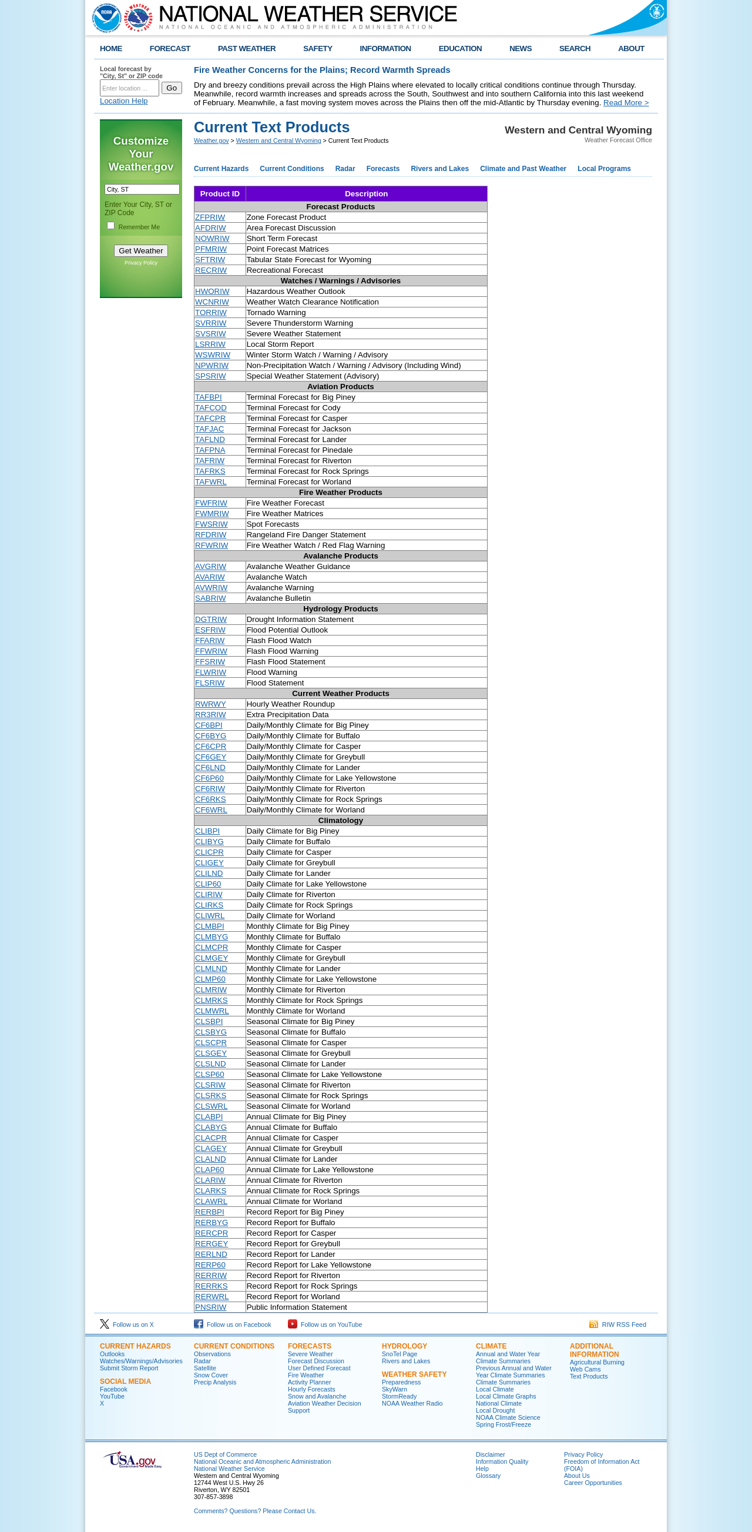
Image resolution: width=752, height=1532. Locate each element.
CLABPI (209, 1116)
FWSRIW (211, 524)
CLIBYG (209, 841)
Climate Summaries (503, 1382)
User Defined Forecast (319, 1368)
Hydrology (404, 1346)
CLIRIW (209, 894)
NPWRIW (212, 365)
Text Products (589, 1376)
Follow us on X (127, 1324)
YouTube (112, 1396)
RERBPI (209, 1211)
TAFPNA (210, 450)
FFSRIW (210, 661)
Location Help (124, 100)
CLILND (209, 873)
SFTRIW (210, 259)
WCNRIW (212, 301)
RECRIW (211, 270)
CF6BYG (210, 735)
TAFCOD (211, 407)
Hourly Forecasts (311, 1389)
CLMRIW (211, 989)
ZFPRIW (210, 217)
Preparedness (401, 1382)
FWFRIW (211, 503)
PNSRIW (210, 1307)
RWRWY (210, 704)
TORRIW (211, 312)
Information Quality (502, 1461)
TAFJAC (209, 428)
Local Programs (604, 169)
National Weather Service (229, 1468)
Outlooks (112, 1353)
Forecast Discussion (316, 1360)
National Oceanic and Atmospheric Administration (262, 1461)
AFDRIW (210, 227)
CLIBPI (207, 831)
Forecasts (383, 169)
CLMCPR (211, 947)
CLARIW (210, 1180)
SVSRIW (210, 333)
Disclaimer (490, 1454)
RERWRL (212, 1296)
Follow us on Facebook (232, 1324)
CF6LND (210, 767)
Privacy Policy (141, 263)
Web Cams (585, 1369)
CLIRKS (209, 905)
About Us (577, 1475)
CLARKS (210, 1190)
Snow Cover (211, 1375)
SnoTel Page (399, 1353)
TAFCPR (210, 418)
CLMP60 (210, 979)
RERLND (211, 1254)
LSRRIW (210, 344)
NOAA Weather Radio (412, 1403)
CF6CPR (210, 746)
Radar (345, 169)
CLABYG (211, 1127)
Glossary (488, 1475)
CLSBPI (209, 1021)
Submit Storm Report (129, 1368)
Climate (491, 1346)
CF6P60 (209, 778)
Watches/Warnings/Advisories (141, 1360)
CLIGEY (209, 862)
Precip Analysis (215, 1382)
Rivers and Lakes (440, 169)
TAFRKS (210, 471)
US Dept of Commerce (225, 1454)
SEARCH (574, 48)
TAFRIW (209, 460)
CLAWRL (211, 1201)
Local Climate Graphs (506, 1396)
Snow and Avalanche (317, 1396)
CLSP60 (209, 1074)
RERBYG (211, 1222)
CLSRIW (210, 1085)
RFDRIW (210, 534)
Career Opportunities (593, 1482)
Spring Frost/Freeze (503, 1424)
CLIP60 (208, 883)
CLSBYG (211, 1032)
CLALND (210, 1159)
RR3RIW (210, 714)
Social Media (125, 1381)
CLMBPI (209, 926)
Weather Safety (414, 1374)
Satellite (205, 1368)
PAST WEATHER (247, 48)
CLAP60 (209, 1169)
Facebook (113, 1389)
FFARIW (209, 640)
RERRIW (211, 1275)
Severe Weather (310, 1353)
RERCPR (211, 1233)
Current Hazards (221, 169)
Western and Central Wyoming (278, 140)
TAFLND (210, 439)
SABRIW (210, 598)
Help (482, 1468)
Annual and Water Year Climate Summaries (508, 1357)
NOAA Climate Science (508, 1417)
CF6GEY (210, 756)
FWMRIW (212, 513)
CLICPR (209, 852)
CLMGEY (211, 958)
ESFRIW (210, 629)
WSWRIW (212, 354)
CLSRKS (210, 1095)
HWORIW (212, 291)
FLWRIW (210, 672)
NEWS (520, 48)
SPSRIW (210, 376)
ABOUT (631, 48)
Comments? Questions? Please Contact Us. (255, 1510)
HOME (111, 48)
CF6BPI (209, 725)
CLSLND (210, 1063)
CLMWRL (212, 1010)
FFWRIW (211, 651)
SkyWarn (394, 1389)
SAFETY (317, 48)
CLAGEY (211, 1148)
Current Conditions (292, 169)
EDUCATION (460, 48)
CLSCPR (211, 1042)
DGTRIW (211, 619)
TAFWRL (211, 481)
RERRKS (211, 1286)
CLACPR (211, 1137)
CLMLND (211, 968)
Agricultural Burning (597, 1362)
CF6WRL (211, 809)
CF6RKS (210, 799)
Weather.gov (211, 140)
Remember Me (139, 226)
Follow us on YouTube (325, 1324)
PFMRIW (211, 249)
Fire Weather (306, 1375)
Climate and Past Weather (523, 169)
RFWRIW (211, 545)
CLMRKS (211, 1000)
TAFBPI (208, 397)
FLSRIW (209, 682)
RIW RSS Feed (617, 1324)
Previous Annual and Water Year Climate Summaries (514, 1371)
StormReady (399, 1396)
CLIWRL (209, 915)
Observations (212, 1353)
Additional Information (594, 1350)
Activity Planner (309, 1382)
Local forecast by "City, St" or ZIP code (131, 72)
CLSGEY (211, 1053)
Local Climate (495, 1389)
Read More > (626, 102)
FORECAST (170, 48)
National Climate (499, 1403)
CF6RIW (210, 788)
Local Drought (495, 1410)
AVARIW (210, 577)
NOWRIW (212, 238)
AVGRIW (210, 566)
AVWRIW (211, 587)
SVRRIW (210, 323)
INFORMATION (385, 48)
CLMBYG (211, 936)
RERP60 (210, 1264)
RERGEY (211, 1243)
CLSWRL (211, 1106)
